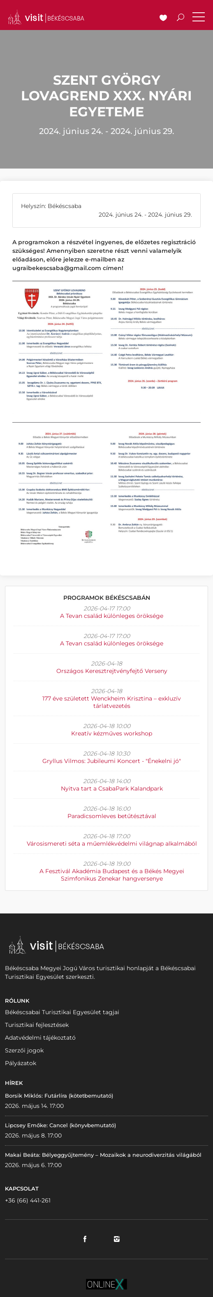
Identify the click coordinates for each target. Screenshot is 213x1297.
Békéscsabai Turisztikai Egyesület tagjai (62, 1012)
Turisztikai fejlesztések (37, 1025)
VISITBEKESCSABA (46, 17)
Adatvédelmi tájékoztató (40, 1037)
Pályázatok (20, 1063)
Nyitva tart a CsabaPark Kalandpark (112, 788)
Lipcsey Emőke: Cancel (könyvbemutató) (60, 1125)
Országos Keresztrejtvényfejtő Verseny (111, 671)
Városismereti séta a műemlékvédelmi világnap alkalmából (112, 843)
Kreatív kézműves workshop (111, 733)
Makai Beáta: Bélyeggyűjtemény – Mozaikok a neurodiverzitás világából (103, 1154)
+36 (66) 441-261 (28, 1200)
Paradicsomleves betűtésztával (111, 816)
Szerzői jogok (24, 1050)
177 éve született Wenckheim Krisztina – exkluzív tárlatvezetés (111, 702)
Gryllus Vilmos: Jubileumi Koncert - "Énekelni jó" (111, 761)
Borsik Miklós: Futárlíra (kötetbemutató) (59, 1095)
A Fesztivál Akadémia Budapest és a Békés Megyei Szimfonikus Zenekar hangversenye (111, 874)
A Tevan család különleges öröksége (111, 616)
